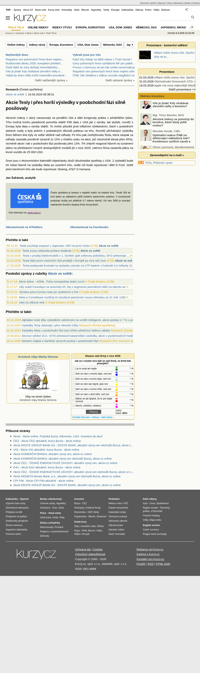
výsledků (120, 160)
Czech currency (151, 529)
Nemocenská (46, 527)
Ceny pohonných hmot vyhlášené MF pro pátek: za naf (107, 63)
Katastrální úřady (117, 512)
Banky (43, 499)
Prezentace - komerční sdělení (166, 45)
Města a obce (115, 503)
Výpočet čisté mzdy (15, 503)
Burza (77, 503)
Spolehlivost (162, 503)
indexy (21, 117)
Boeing (62, 169)
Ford (122, 165)
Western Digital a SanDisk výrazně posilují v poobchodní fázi (60, 340)
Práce (148, 10)
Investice (20, 33)
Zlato (77, 10)
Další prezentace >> (182, 89)
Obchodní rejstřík (148, 3)
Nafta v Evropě (81, 534)
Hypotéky (96, 10)
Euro (54, 507)
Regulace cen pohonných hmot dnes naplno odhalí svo (107, 71)
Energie (115, 10)
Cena (152, 503)
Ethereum (101, 516)
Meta (47, 165)
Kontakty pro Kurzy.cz (150, 559)
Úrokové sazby (47, 503)
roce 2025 (84, 147)
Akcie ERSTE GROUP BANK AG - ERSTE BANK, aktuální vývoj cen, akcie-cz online (67, 485)
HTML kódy (163, 563)
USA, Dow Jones (88, 44)
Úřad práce (45, 517)
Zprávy (17, 10)
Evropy (10, 126)
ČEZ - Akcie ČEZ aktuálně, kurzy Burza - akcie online (47, 440)
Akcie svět (40, 10)
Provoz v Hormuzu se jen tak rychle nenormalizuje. (105, 67)
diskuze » (96, 417)
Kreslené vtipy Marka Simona (38, 356)
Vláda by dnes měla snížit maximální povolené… (36, 75)
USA (85, 122)
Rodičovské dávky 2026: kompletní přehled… (34, 63)
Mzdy (96, 512)
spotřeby (96, 160)
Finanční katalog (151, 515)
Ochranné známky (118, 516)
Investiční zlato (88, 526)
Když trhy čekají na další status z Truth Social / (102, 59)
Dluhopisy (79, 507)
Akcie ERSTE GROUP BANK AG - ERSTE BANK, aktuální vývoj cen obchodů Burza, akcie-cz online (73, 445)
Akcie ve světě (15, 94)
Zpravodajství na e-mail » (167, 155)
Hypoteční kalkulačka (16, 529)
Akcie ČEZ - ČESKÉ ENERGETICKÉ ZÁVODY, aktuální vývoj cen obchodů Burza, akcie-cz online (73, 471)
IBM (112, 165)
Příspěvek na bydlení (16, 516)
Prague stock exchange (155, 534)
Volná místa (54, 513)
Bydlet (188, 3)
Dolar (61, 507)
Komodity (67, 10)
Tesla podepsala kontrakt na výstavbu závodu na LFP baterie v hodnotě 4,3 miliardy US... (78, 265)
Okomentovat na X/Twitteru (24, 227)
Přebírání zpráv (163, 162)
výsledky (127, 130)
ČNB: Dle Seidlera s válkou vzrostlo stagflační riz (104, 75)
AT (70, 169)
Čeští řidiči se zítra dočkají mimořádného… (33, 67)
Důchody (44, 536)
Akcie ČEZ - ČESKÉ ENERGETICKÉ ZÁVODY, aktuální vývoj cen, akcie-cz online (65, 463)
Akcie (29, 33)
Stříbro (100, 526)
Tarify (106, 10)
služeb (116, 122)
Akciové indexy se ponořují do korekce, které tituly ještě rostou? (173, 126)
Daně (111, 534)
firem (9, 135)
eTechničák (156, 511)
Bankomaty (55, 499)
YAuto (169, 3)
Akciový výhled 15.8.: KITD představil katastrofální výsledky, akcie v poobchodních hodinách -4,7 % (84, 335)
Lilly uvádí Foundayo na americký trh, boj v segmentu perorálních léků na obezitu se (72, 286)
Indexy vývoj (37, 44)
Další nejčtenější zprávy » (51, 80)
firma (106, 147)
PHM (84, 530)
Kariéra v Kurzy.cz (148, 554)
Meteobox (178, 3)
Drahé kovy (80, 522)
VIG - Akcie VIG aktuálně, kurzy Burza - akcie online (46, 449)
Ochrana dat (83, 549)
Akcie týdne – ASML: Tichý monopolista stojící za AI (51, 281)
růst (71, 117)
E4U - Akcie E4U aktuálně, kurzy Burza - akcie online (47, 467)
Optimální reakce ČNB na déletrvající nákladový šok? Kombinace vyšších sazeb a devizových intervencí (165, 143)
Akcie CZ (28, 10)
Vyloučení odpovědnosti (90, 554)
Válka (156, 10)
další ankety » (107, 417)
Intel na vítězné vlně (31, 302)
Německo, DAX (112, 44)
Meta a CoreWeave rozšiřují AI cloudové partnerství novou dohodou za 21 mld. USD (72, 297)
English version (151, 525)
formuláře (120, 534)
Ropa (77, 530)
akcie (20, 143)
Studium (196, 3)
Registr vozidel (150, 507)
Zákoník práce (116, 525)
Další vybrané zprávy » (119, 80)
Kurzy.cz (10, 33)
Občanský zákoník (118, 521)
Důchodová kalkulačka (17, 507)
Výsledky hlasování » (81, 417)
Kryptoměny (80, 516)
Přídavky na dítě (14, 512)
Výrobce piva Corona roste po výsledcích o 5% (48, 292)
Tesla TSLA (51, 33)
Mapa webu (155, 520)
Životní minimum (14, 525)
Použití (141, 563)
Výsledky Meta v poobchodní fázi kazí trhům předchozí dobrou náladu (66, 330)
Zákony (139, 10)
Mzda (55, 517)
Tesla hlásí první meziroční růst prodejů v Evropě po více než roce (64, 260)
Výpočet (24, 499)
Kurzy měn (54, 10)
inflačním (85, 126)
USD (40, 152)
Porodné (59, 527)
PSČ (126, 503)
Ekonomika (80, 512)
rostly (20, 130)
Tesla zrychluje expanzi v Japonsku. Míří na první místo (55, 245)
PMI (69, 122)
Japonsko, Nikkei (173, 27)
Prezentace (166, 71)
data (76, 122)
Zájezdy (161, 3)
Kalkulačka (128, 10)
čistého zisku (71, 139)
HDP (90, 512)
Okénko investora (151, 96)
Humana (84, 169)
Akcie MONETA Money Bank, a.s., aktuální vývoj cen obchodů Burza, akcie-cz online (67, 476)
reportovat (100, 165)
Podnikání (114, 499)
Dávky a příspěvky (50, 522)
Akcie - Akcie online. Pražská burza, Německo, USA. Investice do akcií (58, 436)
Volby (145, 520)
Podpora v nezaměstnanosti (54, 531)
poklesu (78, 130)
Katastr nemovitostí (118, 507)
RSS (148, 162)
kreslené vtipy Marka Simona (37, 396)
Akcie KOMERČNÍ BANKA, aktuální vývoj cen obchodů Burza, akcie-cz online (62, 458)
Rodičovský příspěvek (17, 521)
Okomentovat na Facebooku (89, 227)
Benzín (91, 530)
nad (57, 135)
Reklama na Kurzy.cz (150, 549)
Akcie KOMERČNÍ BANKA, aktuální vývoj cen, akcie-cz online (52, 454)
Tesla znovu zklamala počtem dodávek (46, 250)
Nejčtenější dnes (17, 54)
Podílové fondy (92, 507)
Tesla (107, 135)
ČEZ (84, 503)
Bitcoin (85, 10)
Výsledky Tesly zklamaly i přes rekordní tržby (50, 325)
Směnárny (45, 507)
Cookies (97, 549)
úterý (32, 117)
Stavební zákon (116, 529)
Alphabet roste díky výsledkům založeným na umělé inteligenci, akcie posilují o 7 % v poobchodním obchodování (93, 320)
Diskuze (165, 10)
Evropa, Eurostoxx (61, 44)
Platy (62, 517)
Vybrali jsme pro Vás (87, 54)
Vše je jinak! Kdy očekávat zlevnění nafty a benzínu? (170, 108)
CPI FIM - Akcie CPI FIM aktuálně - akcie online (43, 480)
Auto (145, 503)
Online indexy (16, 44)
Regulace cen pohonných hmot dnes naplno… (35, 59)
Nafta (99, 530)
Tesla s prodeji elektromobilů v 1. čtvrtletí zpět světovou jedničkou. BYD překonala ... (75, 255)
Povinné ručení (13, 534)
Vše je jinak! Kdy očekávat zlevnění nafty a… (34, 71)
